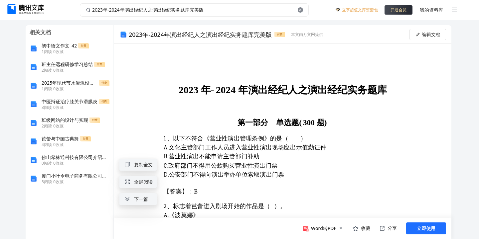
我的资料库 (431, 10)
